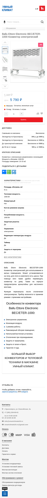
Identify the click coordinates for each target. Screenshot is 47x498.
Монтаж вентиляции (9, 470)
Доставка (5, 448)
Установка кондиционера (11, 464)
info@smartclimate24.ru (14, 421)
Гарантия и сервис (9, 454)
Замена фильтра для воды (12, 485)
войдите (24, 392)
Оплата (5, 451)
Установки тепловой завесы (12, 467)
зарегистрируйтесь (9, 392)
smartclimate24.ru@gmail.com (16, 425)
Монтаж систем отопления (12, 473)
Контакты (5, 445)
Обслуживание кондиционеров (13, 482)
